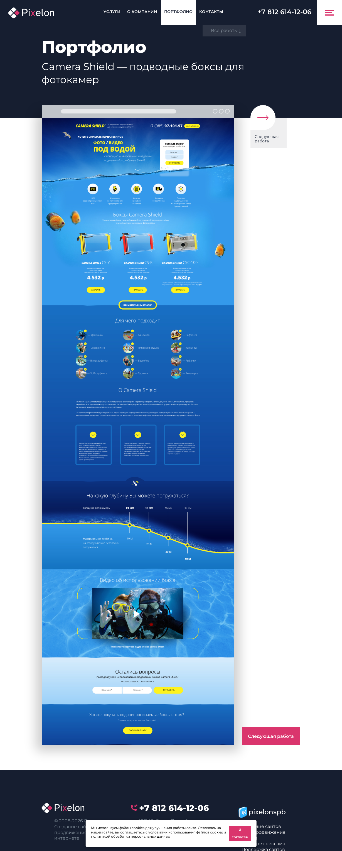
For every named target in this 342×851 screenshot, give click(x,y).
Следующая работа (267, 139)
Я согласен (240, 833)
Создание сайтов (261, 826)
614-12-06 (284, 12)
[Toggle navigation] (329, 12)
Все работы (224, 30)
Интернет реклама (263, 843)
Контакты (211, 11)
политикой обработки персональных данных (130, 836)
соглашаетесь (132, 832)
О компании (142, 11)
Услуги (112, 11)
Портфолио (178, 11)
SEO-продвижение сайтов (264, 835)
